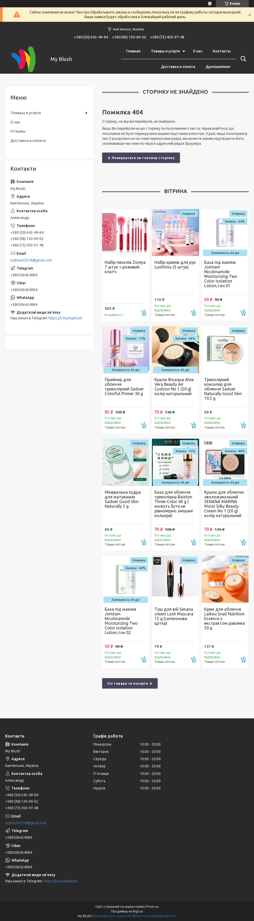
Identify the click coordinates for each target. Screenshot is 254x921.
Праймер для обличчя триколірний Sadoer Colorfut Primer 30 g (124, 386)
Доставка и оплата (178, 67)
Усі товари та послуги (127, 683)
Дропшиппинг (218, 67)
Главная (133, 51)
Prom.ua (152, 906)
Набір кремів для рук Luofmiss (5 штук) (175, 264)
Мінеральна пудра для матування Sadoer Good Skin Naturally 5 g (123, 499)
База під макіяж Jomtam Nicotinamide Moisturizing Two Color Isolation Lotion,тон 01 (220, 274)
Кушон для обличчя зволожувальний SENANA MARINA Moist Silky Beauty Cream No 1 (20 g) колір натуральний (224, 504)
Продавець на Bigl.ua (127, 911)
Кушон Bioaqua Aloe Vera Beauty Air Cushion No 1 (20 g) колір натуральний (174, 386)
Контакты (222, 51)
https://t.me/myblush (65, 318)
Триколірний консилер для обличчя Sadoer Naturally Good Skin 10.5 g (223, 389)
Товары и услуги (165, 51)
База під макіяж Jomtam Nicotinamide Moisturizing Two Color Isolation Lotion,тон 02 (121, 621)
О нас (197, 51)
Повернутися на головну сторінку (143, 158)
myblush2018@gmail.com (31, 260)
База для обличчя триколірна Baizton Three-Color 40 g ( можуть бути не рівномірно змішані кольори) (173, 504)
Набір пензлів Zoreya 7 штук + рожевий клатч (125, 267)
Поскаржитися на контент (113, 916)
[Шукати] (242, 58)
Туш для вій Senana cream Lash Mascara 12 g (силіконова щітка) (173, 616)
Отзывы (18, 131)
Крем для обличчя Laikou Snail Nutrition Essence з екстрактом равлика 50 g (224, 618)
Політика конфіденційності (156, 916)
